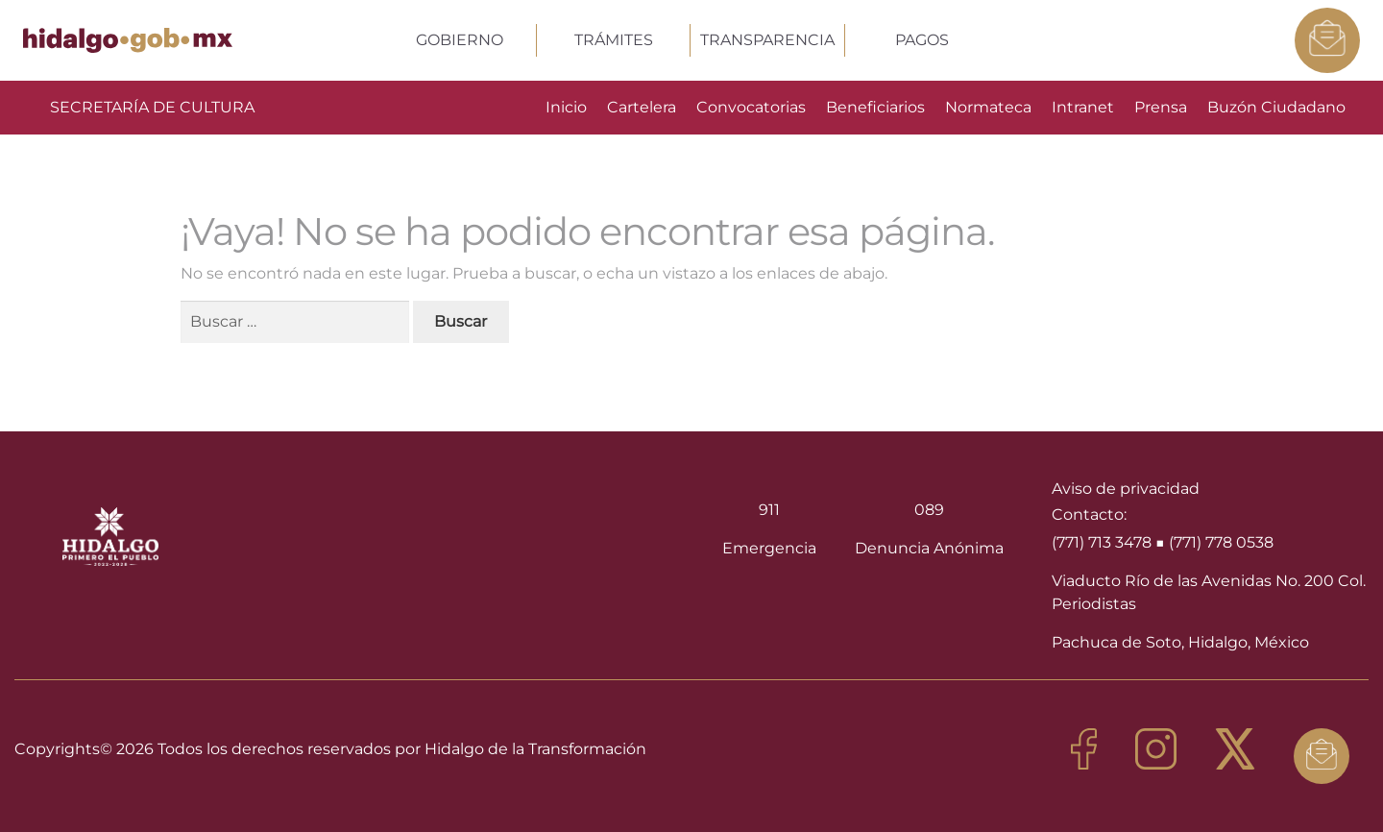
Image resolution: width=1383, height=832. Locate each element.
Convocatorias (751, 107)
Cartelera (641, 107)
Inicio (566, 107)
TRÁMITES (613, 40)
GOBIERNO (459, 40)
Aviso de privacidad (1126, 488)
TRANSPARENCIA (767, 40)
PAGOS (922, 40)
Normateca (988, 107)
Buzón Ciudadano (1276, 107)
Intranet (1083, 107)
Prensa (1160, 107)
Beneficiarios (875, 107)
